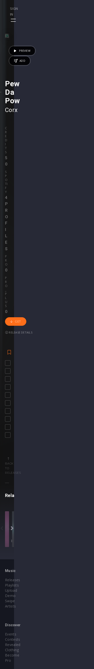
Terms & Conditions (69, 639)
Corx (11, 162)
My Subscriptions (19, 590)
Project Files (62, 585)
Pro (52, 181)
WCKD (42, 436)
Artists (10, 546)
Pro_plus (67, 181)
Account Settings (19, 574)
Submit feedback (66, 650)
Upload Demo (17, 536)
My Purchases (17, 585)
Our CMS (59, 629)
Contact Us (61, 655)
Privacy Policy (63, 644)
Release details (41, 196)
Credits (11, 181)
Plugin (57, 596)
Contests (59, 531)
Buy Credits (15, 580)
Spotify (28, 181)
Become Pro (62, 541)
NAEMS (30, 436)
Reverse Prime (58, 436)
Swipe (10, 541)
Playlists (12, 531)
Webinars (60, 580)
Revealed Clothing (67, 536)
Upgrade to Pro (18, 596)
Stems (57, 590)
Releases (12, 526)
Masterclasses (64, 574)
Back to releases (49, 309)
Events (57, 526)
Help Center (62, 634)
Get (15, 196)
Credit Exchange (18, 644)
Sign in (72, 8)
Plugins (11, 639)
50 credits (72, 451)
